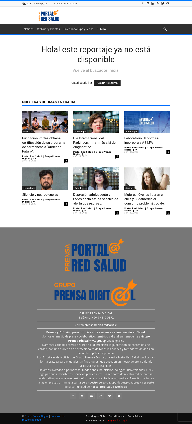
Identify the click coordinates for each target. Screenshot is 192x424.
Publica (101, 29)
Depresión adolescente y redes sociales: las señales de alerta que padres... (95, 199)
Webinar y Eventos (48, 29)
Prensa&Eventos (95, 420)
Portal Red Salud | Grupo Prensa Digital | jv (92, 152)
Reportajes (80, 131)
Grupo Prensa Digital (36, 416)
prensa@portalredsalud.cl (101, 325)
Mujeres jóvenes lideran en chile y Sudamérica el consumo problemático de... (145, 199)
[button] (165, 29)
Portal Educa (135, 416)
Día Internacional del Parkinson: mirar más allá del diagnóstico (94, 142)
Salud (77, 188)
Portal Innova (116, 416)
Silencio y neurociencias (40, 195)
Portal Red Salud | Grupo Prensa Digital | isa (41, 157)
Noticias (29, 29)
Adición (129, 188)
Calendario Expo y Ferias (78, 29)
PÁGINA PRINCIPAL (107, 83)
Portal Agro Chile (95, 416)
